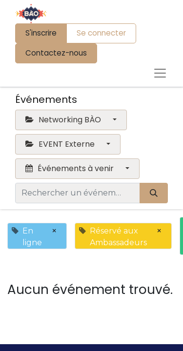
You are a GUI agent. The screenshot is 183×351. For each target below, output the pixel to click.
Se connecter (101, 33)
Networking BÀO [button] (64, 119)
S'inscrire (41, 33)
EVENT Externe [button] (61, 144)
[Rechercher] (154, 193)
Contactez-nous (56, 53)
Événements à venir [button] (70, 168)
